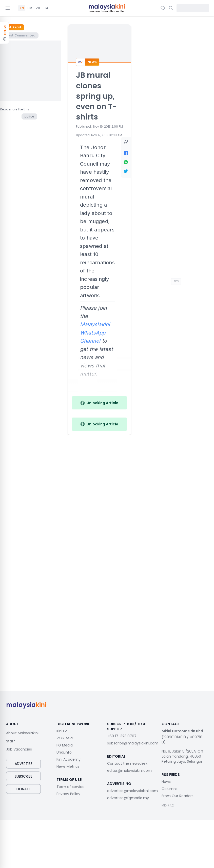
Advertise (23, 763)
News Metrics (68, 766)
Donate (23, 789)
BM (30, 8)
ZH (38, 8)
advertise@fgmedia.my (128, 797)
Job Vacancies (19, 749)
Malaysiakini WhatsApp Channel (95, 332)
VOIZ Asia (64, 738)
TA (46, 8)
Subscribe (23, 776)
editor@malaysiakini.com (129, 770)
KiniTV (61, 731)
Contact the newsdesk (127, 763)
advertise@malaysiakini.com (132, 790)
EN (22, 8)
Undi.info (64, 752)
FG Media (64, 745)
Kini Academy (68, 759)
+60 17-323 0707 (122, 736)
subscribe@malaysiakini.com (132, 743)
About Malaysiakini (22, 733)
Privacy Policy (68, 793)
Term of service (70, 786)
